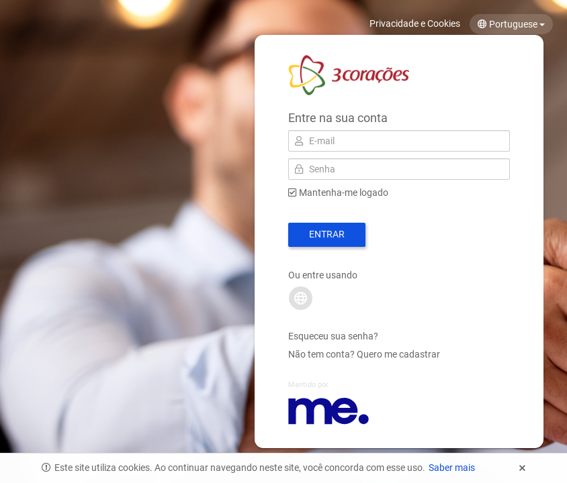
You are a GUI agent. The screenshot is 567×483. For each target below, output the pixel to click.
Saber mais (452, 467)
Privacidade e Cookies (414, 23)
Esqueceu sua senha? (333, 336)
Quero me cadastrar (398, 354)
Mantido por (308, 384)
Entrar (327, 234)
